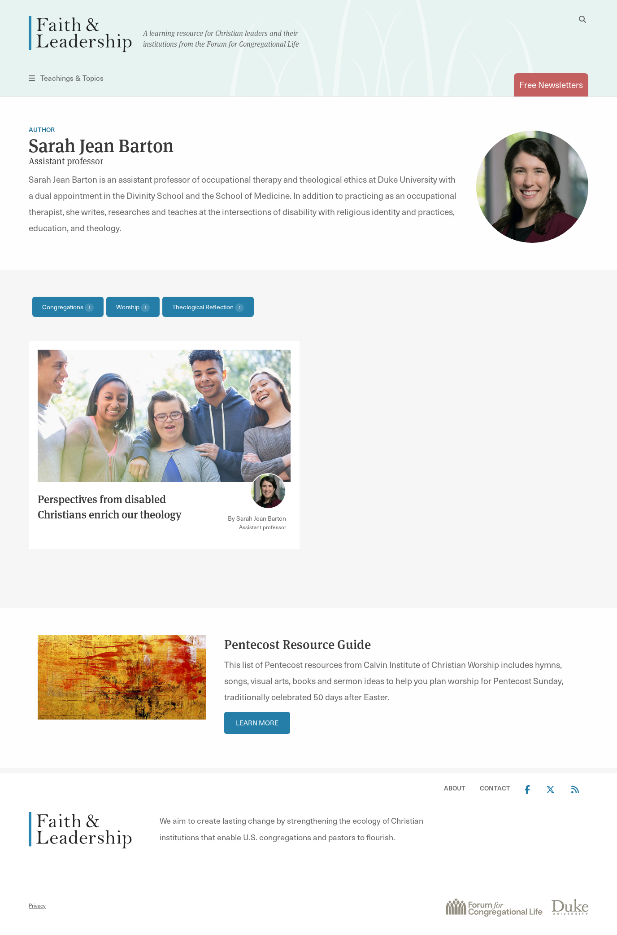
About (454, 788)
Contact (495, 788)
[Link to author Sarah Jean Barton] (268, 491)
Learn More (257, 722)
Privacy (37, 905)
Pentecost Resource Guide (297, 644)
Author (42, 129)
